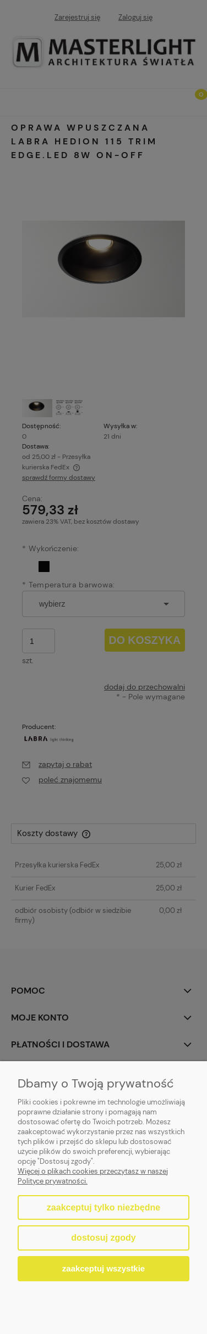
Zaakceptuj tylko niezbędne (103, 1207)
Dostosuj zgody (103, 1237)
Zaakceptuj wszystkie (103, 1268)
